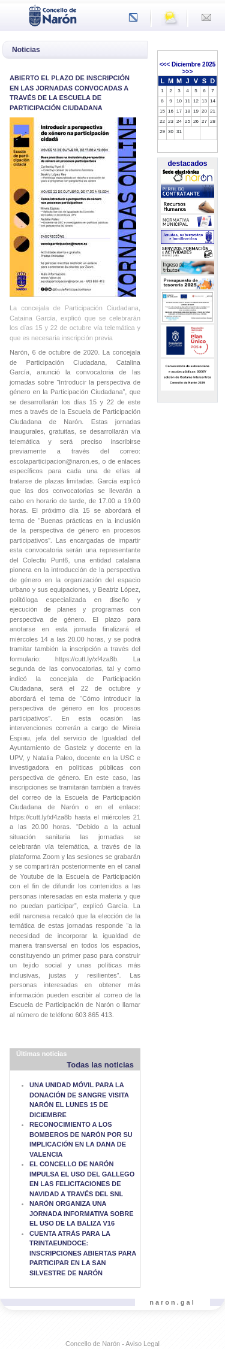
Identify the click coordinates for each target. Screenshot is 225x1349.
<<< (165, 64)
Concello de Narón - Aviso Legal (112, 1343)
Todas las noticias (100, 1064)
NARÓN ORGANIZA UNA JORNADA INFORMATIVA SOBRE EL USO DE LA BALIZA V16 (81, 1213)
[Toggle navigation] (12, 14)
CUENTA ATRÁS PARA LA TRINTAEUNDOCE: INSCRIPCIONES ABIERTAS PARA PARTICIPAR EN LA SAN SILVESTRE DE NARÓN (82, 1253)
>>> (187, 71)
